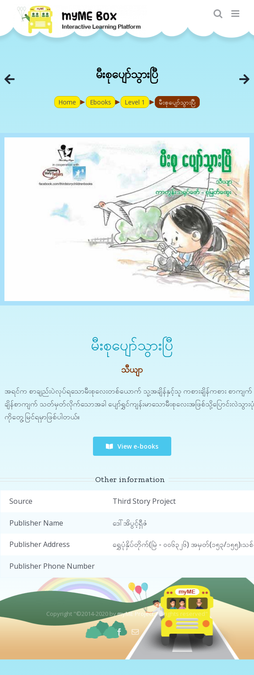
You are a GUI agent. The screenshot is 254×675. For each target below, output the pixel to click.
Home (67, 102)
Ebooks (100, 102)
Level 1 (135, 102)
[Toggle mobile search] (218, 13)
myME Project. (136, 614)
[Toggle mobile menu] (236, 13)
